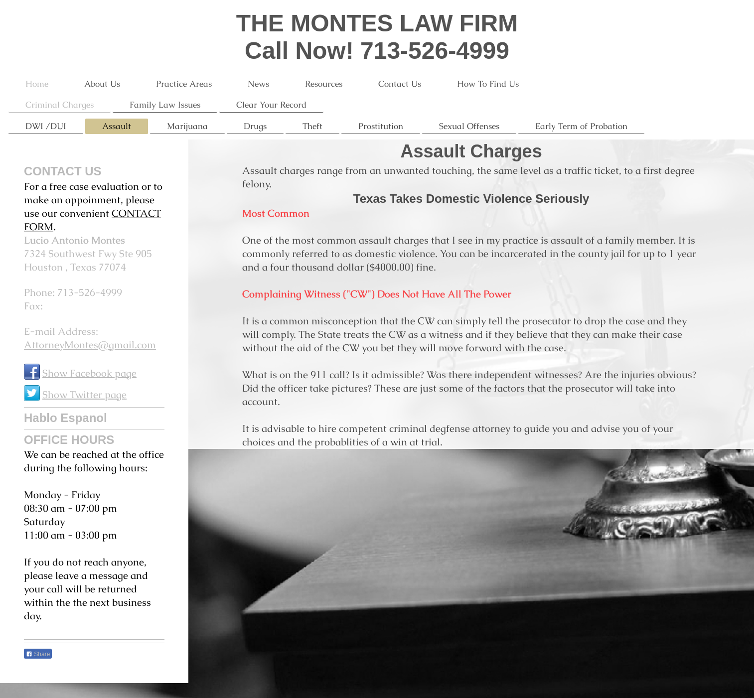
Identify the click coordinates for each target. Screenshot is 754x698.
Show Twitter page (84, 394)
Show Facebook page (89, 373)
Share (38, 654)
